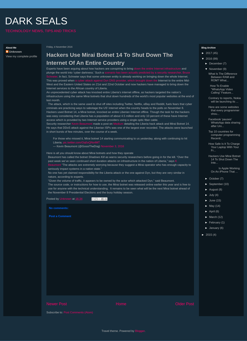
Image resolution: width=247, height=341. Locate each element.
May (212, 206)
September (216, 184)
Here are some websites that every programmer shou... (223, 110)
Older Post (184, 304)
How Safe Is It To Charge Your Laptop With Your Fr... (224, 147)
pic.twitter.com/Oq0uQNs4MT (81, 142)
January (214, 228)
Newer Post (56, 304)
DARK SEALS (36, 20)
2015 (209, 234)
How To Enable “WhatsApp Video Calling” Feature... (220, 89)
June (212, 200)
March (213, 217)
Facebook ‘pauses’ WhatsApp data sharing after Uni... (224, 123)
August (214, 189)
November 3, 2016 (112, 146)
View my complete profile (21, 56)
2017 (209, 53)
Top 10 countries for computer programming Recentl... (224, 135)
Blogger (140, 331)
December (216, 63)
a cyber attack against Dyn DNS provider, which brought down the (116, 80)
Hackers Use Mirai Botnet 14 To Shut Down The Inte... (224, 159)
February (215, 222)
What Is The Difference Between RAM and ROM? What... (222, 77)
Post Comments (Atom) (78, 312)
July (212, 195)
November (216, 69)
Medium (118, 123)
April (212, 211)
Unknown (15, 51)
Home (121, 304)
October (214, 178)
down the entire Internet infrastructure (157, 68)
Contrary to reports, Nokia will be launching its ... (224, 100)
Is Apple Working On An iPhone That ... (224, 170)
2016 (209, 58)
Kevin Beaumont (82, 123)
